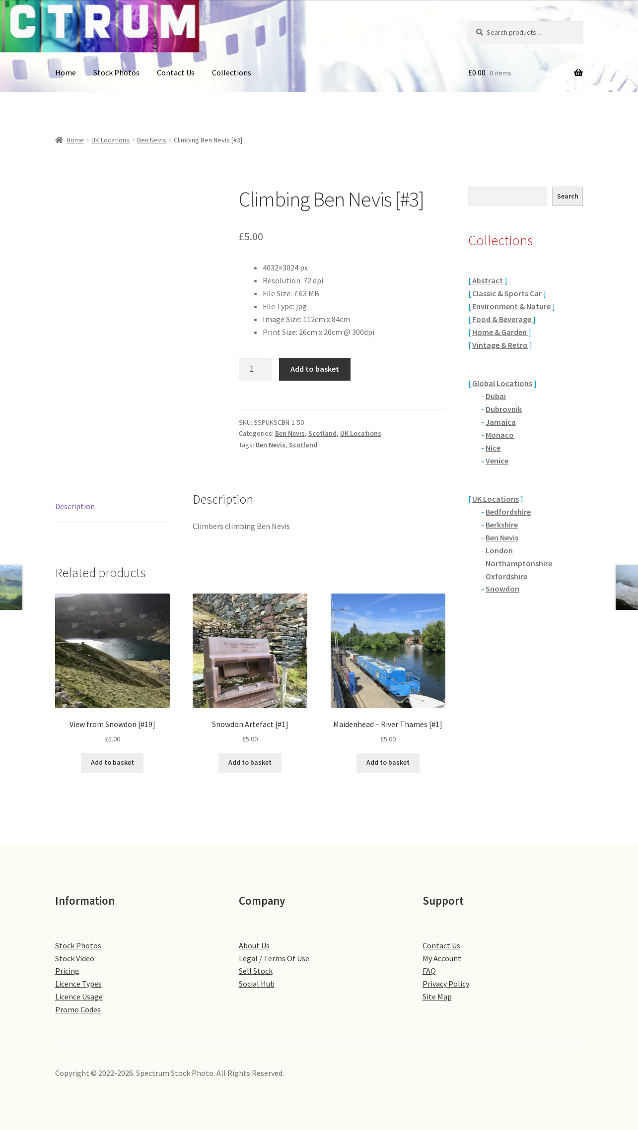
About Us (254, 945)
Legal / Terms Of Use (274, 958)
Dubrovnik (504, 409)
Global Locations (502, 383)
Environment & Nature (512, 306)
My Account (442, 958)
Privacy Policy (446, 984)
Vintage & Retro (500, 345)
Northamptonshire (519, 563)
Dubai (496, 396)
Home (65, 72)
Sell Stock (256, 971)
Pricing (67, 971)
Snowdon (502, 589)
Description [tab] (75, 506)
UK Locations (110, 139)
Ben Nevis (151, 139)
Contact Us (176, 72)
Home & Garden (500, 332)
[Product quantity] (256, 369)
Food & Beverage (502, 319)
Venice (497, 460)
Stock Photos (116, 72)
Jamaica (501, 422)
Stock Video (74, 958)
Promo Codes (78, 1009)
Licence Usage (79, 996)
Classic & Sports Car (507, 293)
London (499, 550)
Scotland (322, 433)
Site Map (437, 996)
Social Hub (257, 984)
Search (567, 196)
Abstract (487, 280)
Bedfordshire (508, 512)
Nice (493, 448)
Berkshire (502, 525)
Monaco (500, 435)
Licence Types (78, 984)
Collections (231, 72)
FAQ (429, 971)
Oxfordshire (506, 576)
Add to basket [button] (112, 762)
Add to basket (314, 369)
